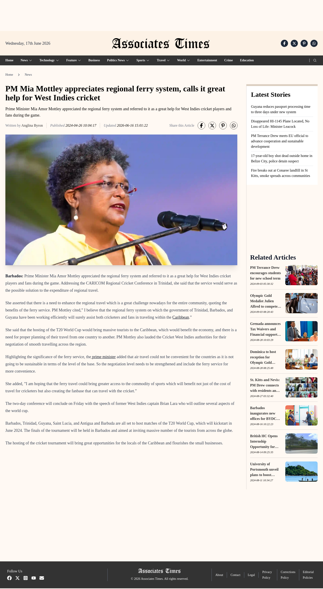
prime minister (103, 357)
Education (247, 61)
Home (9, 61)
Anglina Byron (32, 126)
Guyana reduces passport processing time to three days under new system (280, 110)
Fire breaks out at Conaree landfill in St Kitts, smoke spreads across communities (280, 173)
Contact (235, 575)
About (219, 575)
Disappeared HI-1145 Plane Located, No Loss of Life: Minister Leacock (280, 124)
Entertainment (207, 61)
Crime (228, 61)
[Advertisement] (161, 14)
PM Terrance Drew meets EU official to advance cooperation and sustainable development (279, 142)
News (28, 75)
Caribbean (180, 318)
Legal (251, 575)
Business (94, 61)
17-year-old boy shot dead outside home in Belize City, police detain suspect (281, 159)
